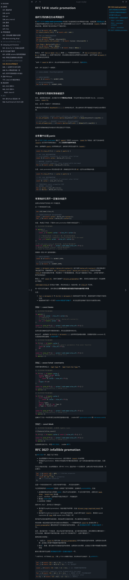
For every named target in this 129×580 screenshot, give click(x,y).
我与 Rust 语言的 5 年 (11, 99)
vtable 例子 (54, 337)
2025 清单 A (8, 89)
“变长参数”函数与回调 (12, 35)
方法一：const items (117, 20)
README (5, 4)
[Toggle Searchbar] (40, 2)
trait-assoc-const (99, 417)
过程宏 (4, 7)
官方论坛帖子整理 (8, 51)
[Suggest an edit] (126, 2)
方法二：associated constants (117, 24)
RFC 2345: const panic (47, 140)
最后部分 (84, 62)
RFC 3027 (40, 455)
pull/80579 (93, 556)
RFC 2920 (55, 444)
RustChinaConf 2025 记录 (13, 102)
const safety (48, 499)
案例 (6, 23)
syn (5, 16)
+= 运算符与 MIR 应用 (12, 67)
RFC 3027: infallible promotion (117, 30)
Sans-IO (9, 92)
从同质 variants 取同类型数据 (14, 54)
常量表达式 (100, 22)
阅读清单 (5, 83)
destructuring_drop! (11, 38)
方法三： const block (117, 27)
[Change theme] (36, 2)
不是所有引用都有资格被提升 (118, 12)
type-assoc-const (85, 417)
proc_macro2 (9, 19)
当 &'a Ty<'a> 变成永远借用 (13, 48)
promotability (86, 488)
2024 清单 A (8, 86)
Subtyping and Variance (10, 45)
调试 (6, 26)
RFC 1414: (49, 22)
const (59, 492)
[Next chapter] (126, 290)
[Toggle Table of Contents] (32, 2)
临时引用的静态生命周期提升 (118, 10)
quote (6, 13)
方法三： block (44, 424)
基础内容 (7, 10)
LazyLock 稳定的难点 (11, 80)
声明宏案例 (5, 32)
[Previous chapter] (31, 290)
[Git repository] (123, 2)
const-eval (49, 488)
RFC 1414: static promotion (117, 7)
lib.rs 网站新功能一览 (11, 70)
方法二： (49, 363)
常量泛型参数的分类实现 (12, 57)
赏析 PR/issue (6, 76)
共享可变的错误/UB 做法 (12, 73)
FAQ (6, 29)
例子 (68, 444)
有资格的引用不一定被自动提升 (118, 18)
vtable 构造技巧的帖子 (63, 300)
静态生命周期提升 (10, 64)
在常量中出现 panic (115, 15)
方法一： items (44, 307)
